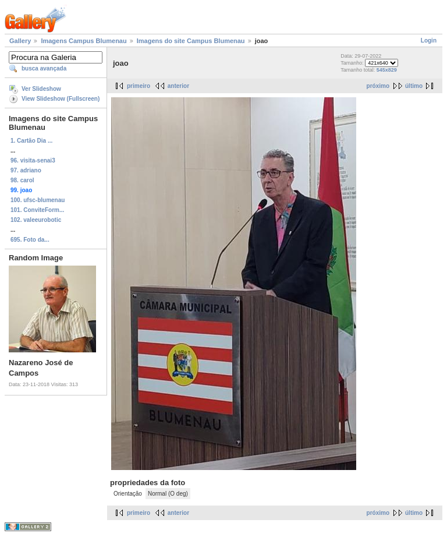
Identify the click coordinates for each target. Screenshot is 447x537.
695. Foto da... (29, 239)
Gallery (20, 40)
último (414, 86)
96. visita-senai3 (32, 160)
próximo (378, 86)
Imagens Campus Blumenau (83, 40)
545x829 (387, 70)
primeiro (138, 86)
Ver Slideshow (41, 89)
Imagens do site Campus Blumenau (191, 40)
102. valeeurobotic (35, 220)
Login (429, 40)
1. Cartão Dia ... (31, 140)
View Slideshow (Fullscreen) (61, 99)
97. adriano (25, 170)
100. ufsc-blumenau (37, 200)
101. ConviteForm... (37, 210)
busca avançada (44, 68)
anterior (178, 86)
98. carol (22, 180)
